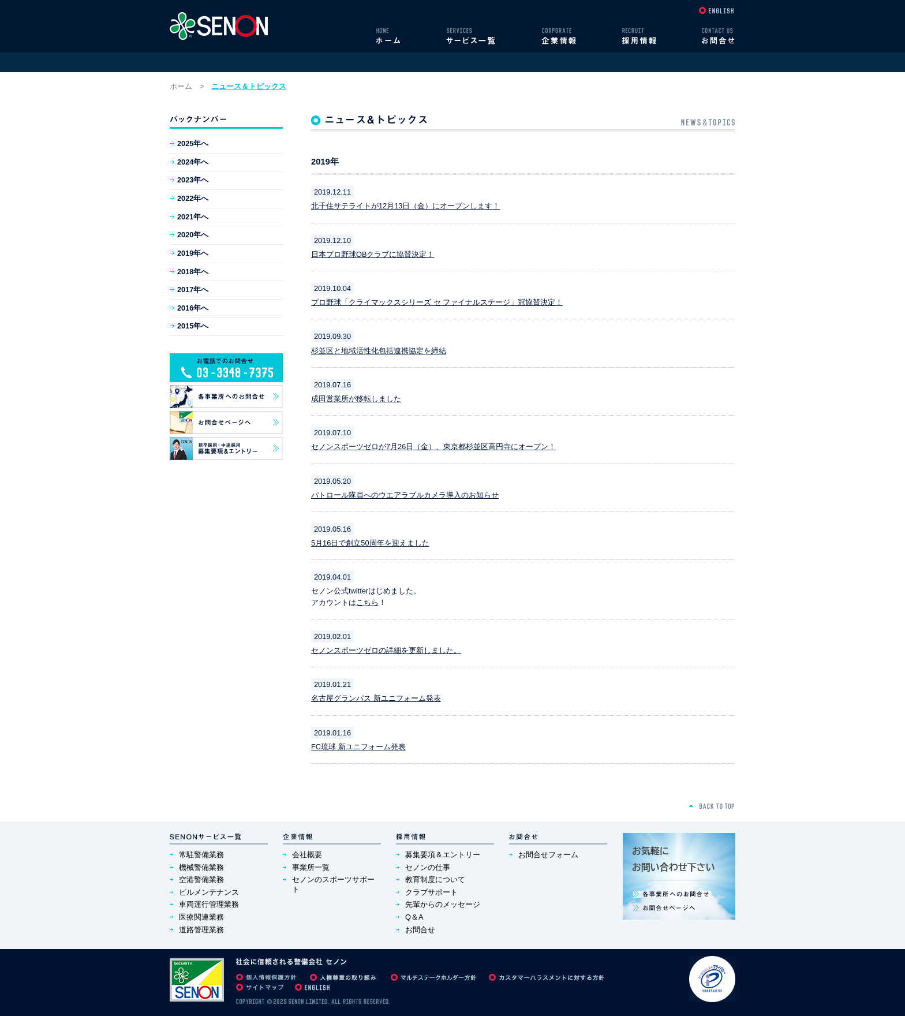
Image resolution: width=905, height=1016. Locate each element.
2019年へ (192, 253)
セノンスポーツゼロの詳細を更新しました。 (386, 650)
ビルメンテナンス (209, 892)
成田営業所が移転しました (356, 398)
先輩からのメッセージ (442, 904)
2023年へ (192, 179)
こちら (367, 602)
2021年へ (192, 216)
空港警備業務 (201, 879)
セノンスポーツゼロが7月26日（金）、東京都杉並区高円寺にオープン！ (433, 446)
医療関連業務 (201, 917)
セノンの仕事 (427, 867)
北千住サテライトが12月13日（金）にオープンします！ (405, 205)
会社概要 (307, 854)
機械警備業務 (201, 867)
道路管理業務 (201, 929)
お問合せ (420, 929)
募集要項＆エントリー (442, 854)
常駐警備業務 (201, 854)
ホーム (181, 86)
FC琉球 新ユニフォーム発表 (358, 746)
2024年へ (192, 162)
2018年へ (192, 271)
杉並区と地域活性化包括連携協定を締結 (378, 350)
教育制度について (435, 879)
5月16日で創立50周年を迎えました (370, 543)
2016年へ (192, 308)
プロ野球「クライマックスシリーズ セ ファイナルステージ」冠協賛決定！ (437, 302)
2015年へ (192, 326)
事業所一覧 (311, 867)
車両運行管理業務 (209, 904)
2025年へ (192, 143)
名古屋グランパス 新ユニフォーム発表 (376, 698)
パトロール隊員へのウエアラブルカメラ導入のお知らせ (405, 495)
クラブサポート (431, 892)
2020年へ (192, 234)
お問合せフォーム (548, 854)
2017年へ (192, 289)
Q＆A (414, 917)
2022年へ (192, 198)
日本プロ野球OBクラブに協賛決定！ (373, 254)
